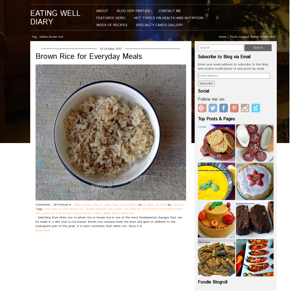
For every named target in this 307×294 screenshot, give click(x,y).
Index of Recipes (111, 25)
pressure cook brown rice (59, 213)
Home (223, 37)
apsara (179, 205)
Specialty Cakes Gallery (159, 25)
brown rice (121, 209)
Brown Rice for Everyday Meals (89, 56)
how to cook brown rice (147, 209)
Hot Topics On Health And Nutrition (168, 18)
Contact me (169, 11)
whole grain (111, 213)
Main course (82, 205)
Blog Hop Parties (133, 11)
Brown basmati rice (99, 209)
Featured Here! (110, 18)
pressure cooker (90, 213)
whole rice (128, 213)
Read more (43, 230)
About (102, 11)
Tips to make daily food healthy (115, 205)
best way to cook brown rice (64, 209)
